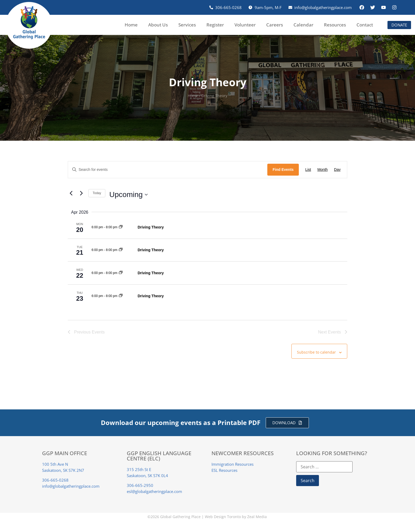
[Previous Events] (71, 193)
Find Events (283, 169)
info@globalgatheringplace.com (71, 486)
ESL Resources (224, 470)
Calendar (303, 25)
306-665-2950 (140, 485)
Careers (274, 25)
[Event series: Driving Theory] (121, 227)
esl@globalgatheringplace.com (154, 491)
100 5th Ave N (55, 464)
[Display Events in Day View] (337, 169)
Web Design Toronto (223, 516)
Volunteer (245, 25)
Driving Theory (151, 227)
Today (97, 193)
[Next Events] (81, 193)
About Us (158, 25)
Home (131, 25)
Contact (365, 25)
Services (187, 25)
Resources (335, 25)
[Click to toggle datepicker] (128, 194)
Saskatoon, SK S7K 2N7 (63, 470)
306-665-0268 (55, 480)
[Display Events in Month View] (322, 169)
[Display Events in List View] (308, 169)
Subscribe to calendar (316, 352)
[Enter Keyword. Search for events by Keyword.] (167, 169)
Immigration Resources (232, 464)
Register (215, 25)
